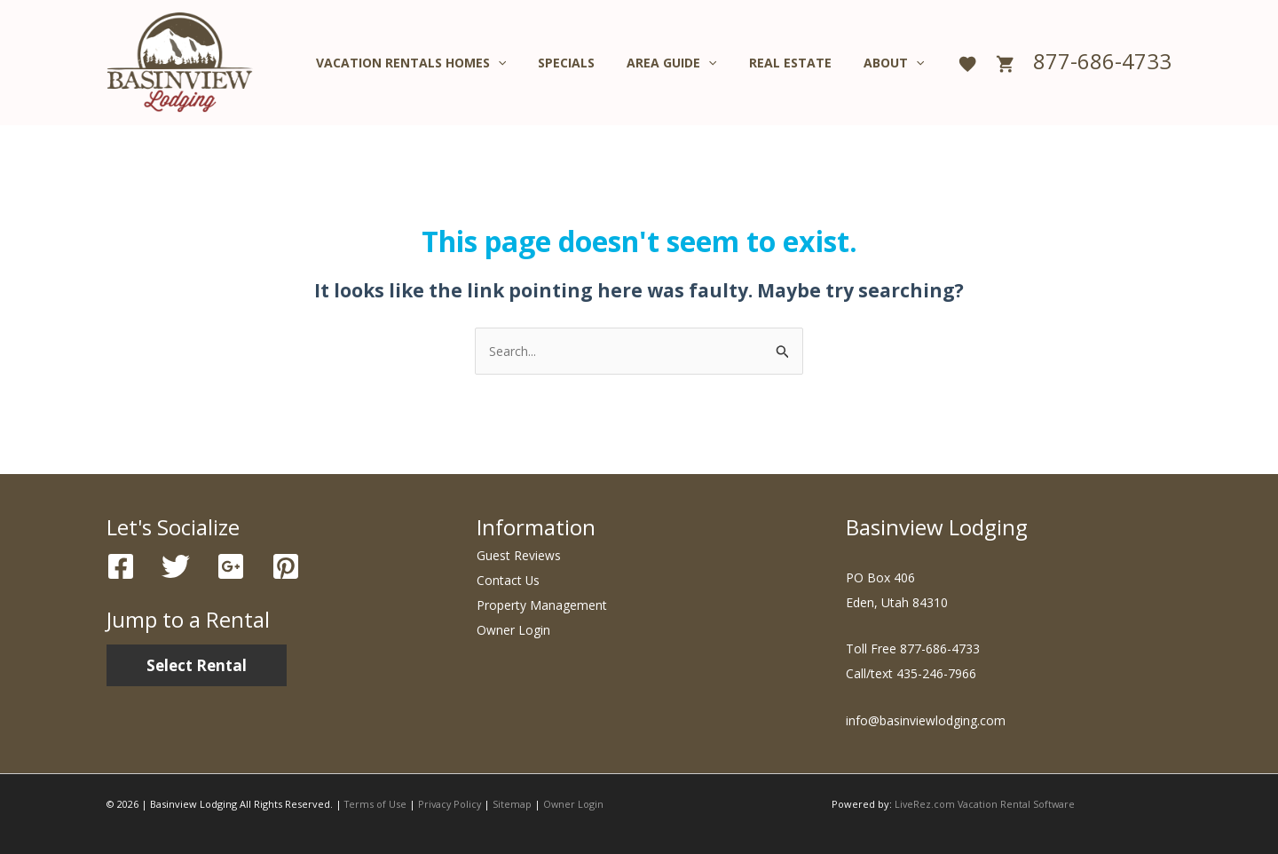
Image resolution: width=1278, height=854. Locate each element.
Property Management (542, 605)
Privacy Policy (452, 804)
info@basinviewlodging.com (926, 720)
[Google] (231, 567)
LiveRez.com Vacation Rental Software (986, 804)
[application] (530, 63)
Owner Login (513, 630)
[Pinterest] (286, 567)
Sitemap (516, 804)
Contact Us (508, 581)
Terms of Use (376, 804)
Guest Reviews (519, 556)
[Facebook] (120, 567)
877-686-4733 (1102, 60)
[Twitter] (176, 567)
